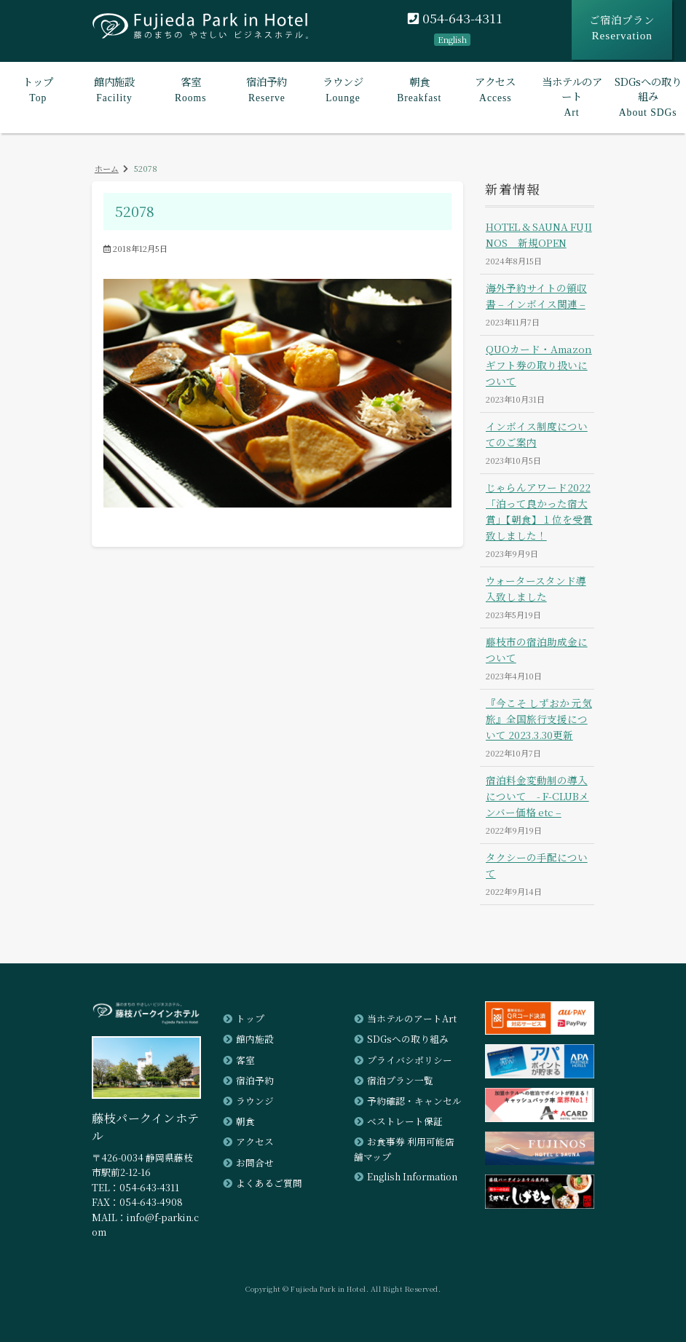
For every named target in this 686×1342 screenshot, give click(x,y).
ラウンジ (255, 1101)
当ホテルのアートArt (412, 1018)
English (452, 39)
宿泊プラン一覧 (400, 1080)
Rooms (190, 88)
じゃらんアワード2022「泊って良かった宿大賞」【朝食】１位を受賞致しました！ (539, 511)
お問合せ (255, 1162)
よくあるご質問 (269, 1183)
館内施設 (255, 1039)
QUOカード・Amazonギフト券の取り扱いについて (539, 365)
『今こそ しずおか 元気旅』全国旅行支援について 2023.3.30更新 (539, 718)
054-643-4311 (455, 18)
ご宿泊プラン (622, 28)
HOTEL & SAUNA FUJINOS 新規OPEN (539, 234)
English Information (413, 1176)
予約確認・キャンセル (414, 1101)
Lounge (343, 88)
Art (572, 96)
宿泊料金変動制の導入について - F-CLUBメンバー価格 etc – (537, 796)
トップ (250, 1018)
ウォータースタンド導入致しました (536, 588)
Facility (114, 88)
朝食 (245, 1121)
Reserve (267, 88)
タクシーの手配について (537, 865)
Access (495, 88)
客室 (245, 1060)
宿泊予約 (255, 1080)
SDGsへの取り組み (408, 1039)
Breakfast (419, 88)
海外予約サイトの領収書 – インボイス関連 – (536, 295)
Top (38, 88)
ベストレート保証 (405, 1121)
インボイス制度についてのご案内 (537, 434)
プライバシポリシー (409, 1060)
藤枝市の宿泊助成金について (537, 649)
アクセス (255, 1141)
